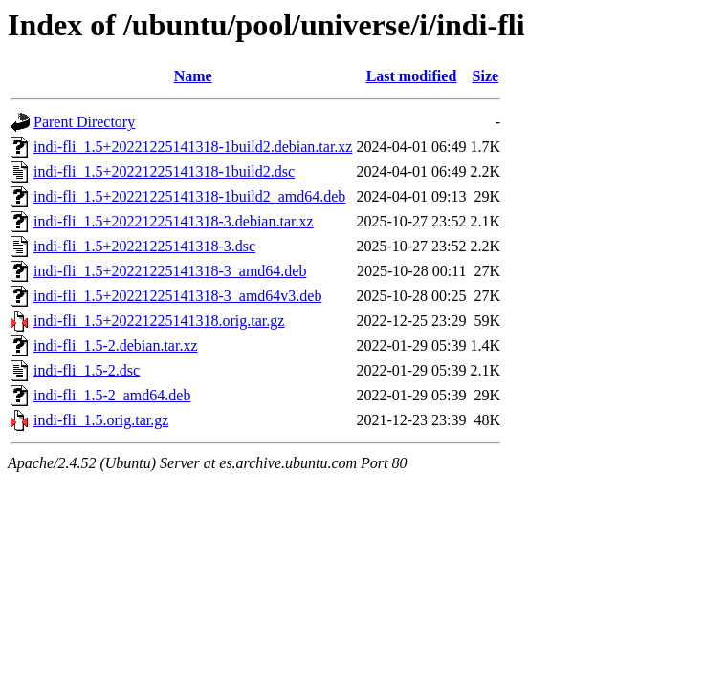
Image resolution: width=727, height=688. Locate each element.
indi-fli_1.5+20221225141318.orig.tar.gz (158, 320)
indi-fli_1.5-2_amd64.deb (111, 395)
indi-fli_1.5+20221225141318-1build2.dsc (164, 171)
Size (486, 76)
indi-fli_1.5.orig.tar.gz (100, 420)
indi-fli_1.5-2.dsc (86, 370)
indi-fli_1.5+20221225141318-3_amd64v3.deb (177, 296)
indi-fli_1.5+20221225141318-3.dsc (144, 246)
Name (193, 76)
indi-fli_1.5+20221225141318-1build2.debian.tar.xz (192, 147)
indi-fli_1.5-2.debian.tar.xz (115, 345)
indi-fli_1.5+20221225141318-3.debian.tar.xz (173, 221)
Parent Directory (84, 122)
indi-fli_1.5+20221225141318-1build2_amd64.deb (189, 196)
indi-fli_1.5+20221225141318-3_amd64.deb (169, 271)
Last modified (411, 76)
